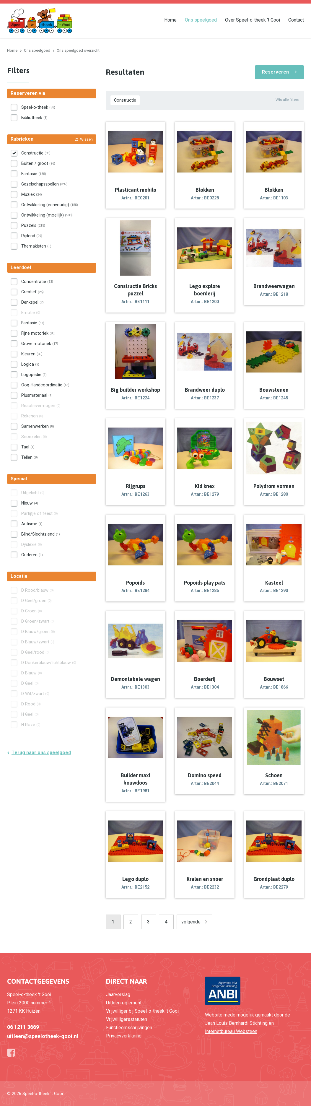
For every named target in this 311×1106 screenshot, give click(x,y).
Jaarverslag (118, 994)
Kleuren (32, 354)
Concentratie (37, 281)
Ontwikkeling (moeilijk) (47, 215)
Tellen (29, 457)
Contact (296, 19)
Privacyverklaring (123, 1036)
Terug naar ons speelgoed (41, 752)
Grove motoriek (39, 343)
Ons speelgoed (201, 19)
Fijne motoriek (38, 333)
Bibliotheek (34, 117)
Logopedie (34, 374)
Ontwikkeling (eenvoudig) (49, 204)
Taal (28, 447)
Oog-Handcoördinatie (45, 385)
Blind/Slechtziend (40, 534)
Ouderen (32, 554)
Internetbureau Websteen (231, 1031)
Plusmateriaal (37, 395)
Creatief (32, 291)
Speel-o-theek (38, 107)
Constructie (125, 100)
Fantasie (33, 173)
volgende (191, 922)
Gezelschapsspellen (44, 184)
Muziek (31, 194)
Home (170, 19)
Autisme (32, 523)
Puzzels (33, 225)
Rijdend (31, 235)
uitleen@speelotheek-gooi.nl (42, 1036)
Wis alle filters (287, 99)
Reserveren (275, 72)
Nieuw (29, 503)
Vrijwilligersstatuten (126, 1019)
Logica (30, 364)
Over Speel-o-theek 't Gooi (252, 19)
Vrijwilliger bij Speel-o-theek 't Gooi (142, 1011)
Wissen (86, 139)
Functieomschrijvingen (129, 1027)
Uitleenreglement (123, 1003)
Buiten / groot (38, 163)
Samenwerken (37, 426)
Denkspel (32, 302)
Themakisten (36, 246)
